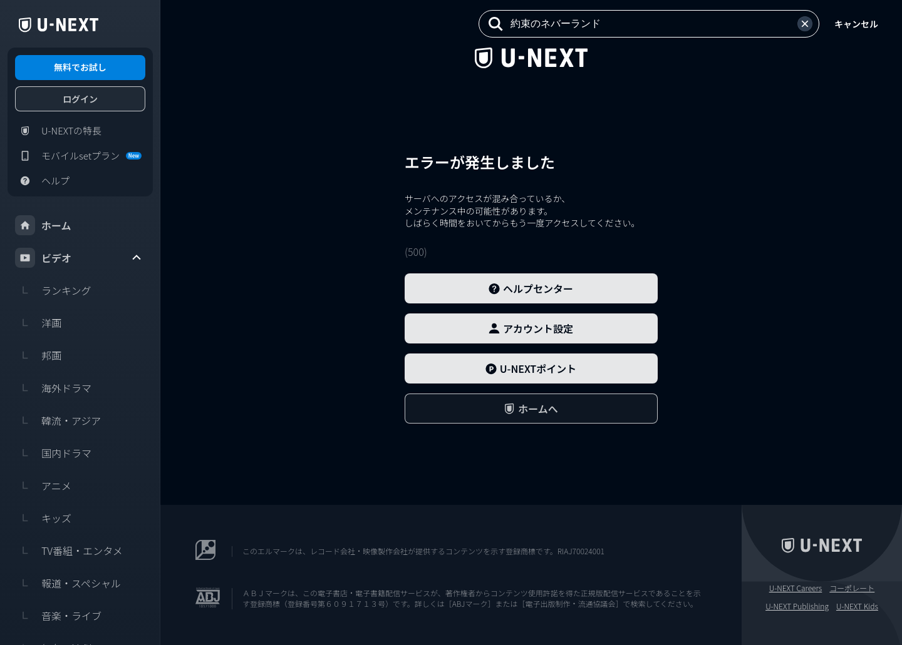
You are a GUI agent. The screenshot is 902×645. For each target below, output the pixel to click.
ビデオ (79, 258)
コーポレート (851, 588)
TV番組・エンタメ (69, 551)
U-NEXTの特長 (58, 131)
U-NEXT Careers (795, 588)
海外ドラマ (53, 388)
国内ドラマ (53, 453)
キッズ (43, 518)
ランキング (53, 290)
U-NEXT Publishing (797, 606)
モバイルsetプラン (78, 156)
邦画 (38, 355)
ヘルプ (42, 181)
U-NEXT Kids (857, 606)
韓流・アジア (58, 420)
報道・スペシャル (68, 583)
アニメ (43, 485)
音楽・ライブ (58, 616)
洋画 (38, 323)
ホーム (43, 225)
